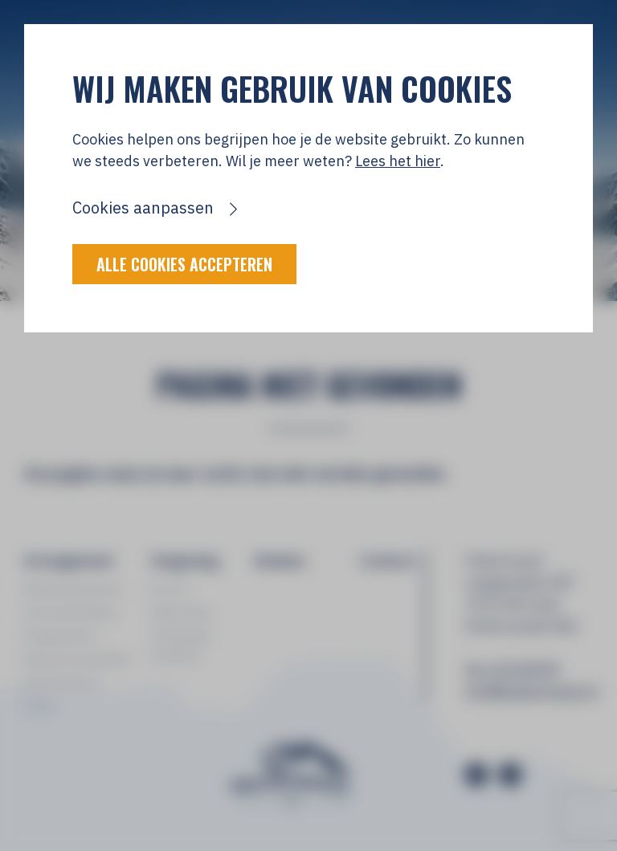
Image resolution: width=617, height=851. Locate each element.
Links (39, 706)
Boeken (280, 561)
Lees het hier (397, 161)
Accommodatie (70, 613)
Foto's (170, 589)
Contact (388, 561)
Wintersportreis (73, 589)
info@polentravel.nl (529, 691)
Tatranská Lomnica (180, 645)
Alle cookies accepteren (184, 264)
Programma (59, 636)
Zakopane (180, 613)
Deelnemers (62, 682)
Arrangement (69, 561)
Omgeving (184, 561)
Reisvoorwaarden (77, 659)
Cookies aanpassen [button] (143, 207)
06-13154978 (512, 669)
